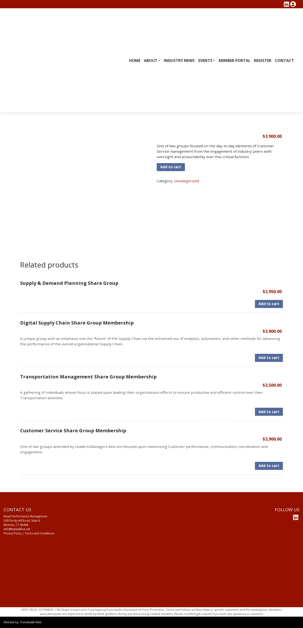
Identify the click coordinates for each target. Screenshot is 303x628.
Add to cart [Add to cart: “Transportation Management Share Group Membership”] (268, 411)
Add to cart (170, 167)
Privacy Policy (13, 533)
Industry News (179, 60)
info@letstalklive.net (17, 529)
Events (205, 60)
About (150, 60)
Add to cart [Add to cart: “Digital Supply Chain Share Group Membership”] (268, 357)
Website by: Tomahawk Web (22, 622)
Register (262, 60)
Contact (284, 60)
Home (134, 60)
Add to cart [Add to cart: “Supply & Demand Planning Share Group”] (268, 303)
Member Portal (234, 60)
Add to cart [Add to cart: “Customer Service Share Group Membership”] (268, 465)
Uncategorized (186, 180)
